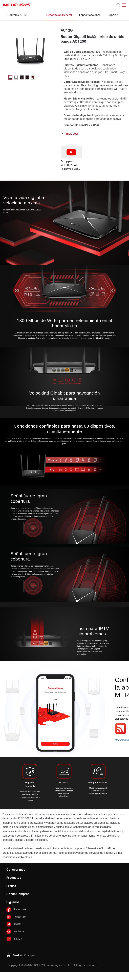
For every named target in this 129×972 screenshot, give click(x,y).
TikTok (14, 938)
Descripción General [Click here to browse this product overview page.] (59, 15)
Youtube (15, 931)
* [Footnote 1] (3, 814)
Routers (12, 15)
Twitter (14, 924)
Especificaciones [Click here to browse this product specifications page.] (89, 15)
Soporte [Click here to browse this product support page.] (113, 15)
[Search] (118, 5)
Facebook (16, 909)
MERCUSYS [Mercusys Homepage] (16, 5)
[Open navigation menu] (124, 5)
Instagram (16, 917)
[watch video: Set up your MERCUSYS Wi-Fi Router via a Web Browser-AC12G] (71, 152)
